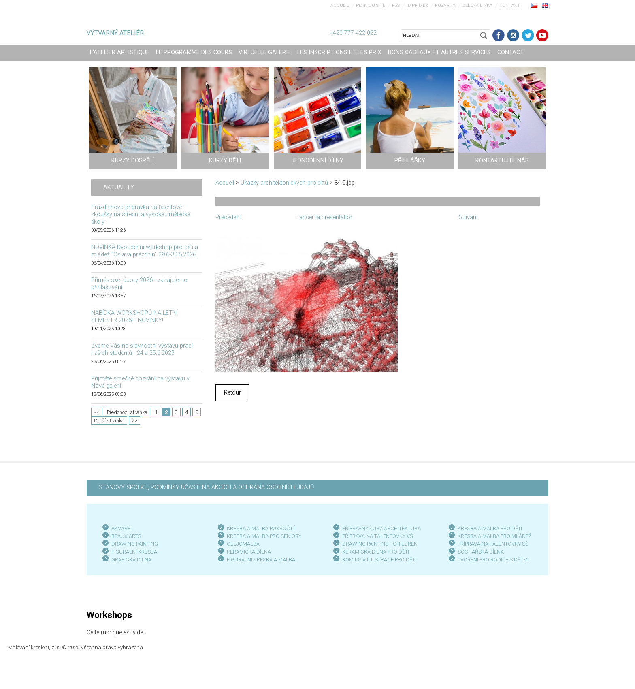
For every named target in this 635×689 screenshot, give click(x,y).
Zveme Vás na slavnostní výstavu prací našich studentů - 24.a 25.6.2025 (142, 349)
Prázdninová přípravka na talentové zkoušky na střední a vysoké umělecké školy (140, 214)
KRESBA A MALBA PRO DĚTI (490, 528)
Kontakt (509, 5)
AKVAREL (122, 528)
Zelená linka (477, 5)
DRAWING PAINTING (134, 544)
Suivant (468, 217)
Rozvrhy (445, 5)
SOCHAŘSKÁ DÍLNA (481, 552)
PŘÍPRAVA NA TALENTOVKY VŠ (377, 536)
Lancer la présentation (325, 217)
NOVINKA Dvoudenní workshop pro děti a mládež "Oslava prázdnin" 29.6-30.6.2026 (144, 251)
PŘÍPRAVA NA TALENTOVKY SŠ (493, 544)
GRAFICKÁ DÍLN (129, 560)
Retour (232, 392)
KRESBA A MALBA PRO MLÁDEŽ (495, 536)
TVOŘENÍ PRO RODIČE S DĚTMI (493, 560)
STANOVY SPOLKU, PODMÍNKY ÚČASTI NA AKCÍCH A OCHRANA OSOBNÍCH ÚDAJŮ (206, 487)
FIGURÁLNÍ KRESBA (134, 552)
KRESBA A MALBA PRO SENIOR (262, 536)
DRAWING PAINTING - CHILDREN (380, 544)
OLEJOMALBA (243, 544)
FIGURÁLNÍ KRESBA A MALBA (261, 560)
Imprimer (417, 5)
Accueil (339, 5)
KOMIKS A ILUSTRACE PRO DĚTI (379, 560)
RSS (396, 5)
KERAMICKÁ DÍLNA (249, 552)
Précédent (228, 217)
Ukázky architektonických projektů (284, 182)
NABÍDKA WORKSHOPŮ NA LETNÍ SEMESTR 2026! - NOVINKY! (134, 316)
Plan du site (370, 5)
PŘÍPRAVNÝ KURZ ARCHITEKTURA (381, 528)
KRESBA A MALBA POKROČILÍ (261, 528)
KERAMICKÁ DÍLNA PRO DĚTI (375, 552)
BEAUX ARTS (126, 536)
